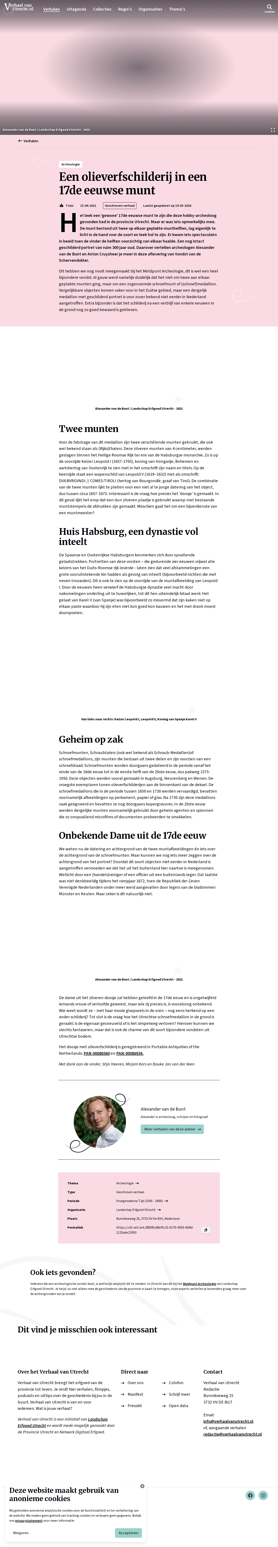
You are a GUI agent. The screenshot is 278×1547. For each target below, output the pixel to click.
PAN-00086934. (129, 1096)
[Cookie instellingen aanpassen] (142, 1486)
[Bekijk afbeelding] (139, 67)
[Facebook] (250, 1539)
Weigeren (21, 1533)
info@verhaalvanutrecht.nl (228, 1464)
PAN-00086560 (97, 1096)
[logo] (20, 9)
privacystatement (29, 1520)
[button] (270, 9)
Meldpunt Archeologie (199, 1327)
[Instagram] (263, 1539)
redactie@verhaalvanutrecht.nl (232, 1477)
